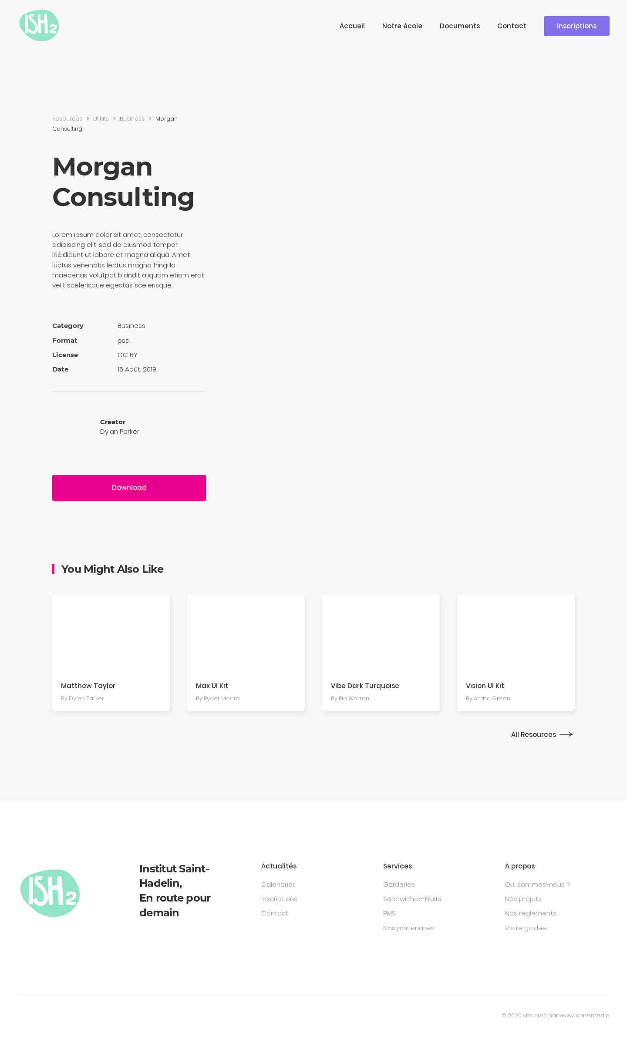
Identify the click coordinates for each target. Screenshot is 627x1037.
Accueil (352, 25)
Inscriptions (577, 25)
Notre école (402, 25)
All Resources (533, 734)
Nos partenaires (409, 927)
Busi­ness (132, 119)
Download (129, 487)
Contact (511, 25)
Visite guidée (525, 927)
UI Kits (101, 119)
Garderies (399, 884)
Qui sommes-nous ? (537, 884)
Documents (460, 25)
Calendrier (278, 884)
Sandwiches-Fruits (412, 898)
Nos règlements (530, 913)
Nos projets (523, 898)
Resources (67, 119)
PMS (389, 913)
